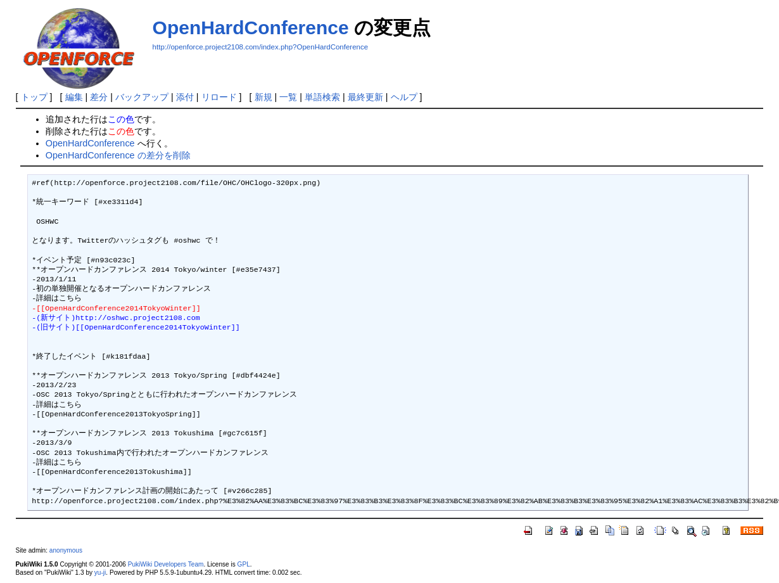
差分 (99, 97)
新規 (263, 97)
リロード (219, 97)
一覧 (288, 97)
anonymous (65, 550)
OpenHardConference (251, 27)
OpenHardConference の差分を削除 (118, 155)
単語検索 (322, 97)
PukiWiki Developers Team (166, 564)
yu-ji (100, 572)
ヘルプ (404, 97)
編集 (74, 97)
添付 (185, 97)
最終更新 (365, 97)
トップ (34, 97)
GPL (244, 564)
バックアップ (141, 97)
